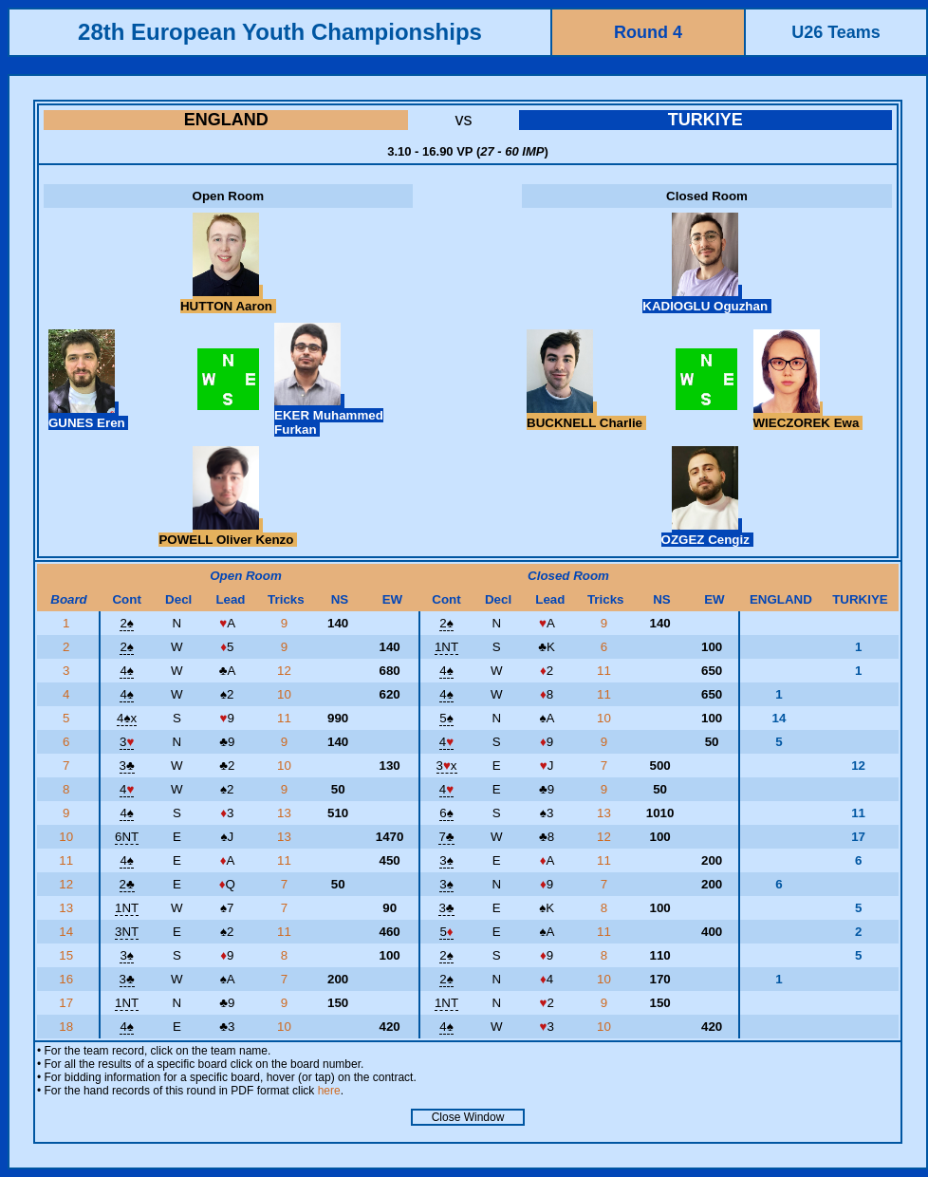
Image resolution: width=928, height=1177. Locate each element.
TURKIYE (705, 119)
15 (68, 955)
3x (446, 765)
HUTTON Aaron (228, 299)
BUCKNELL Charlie (586, 416)
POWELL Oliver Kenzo (227, 532)
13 (286, 813)
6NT (127, 837)
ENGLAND (226, 119)
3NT (127, 932)
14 (68, 932)
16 (68, 979)
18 (68, 1026)
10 (286, 694)
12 (286, 670)
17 (68, 1003)
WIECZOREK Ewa (808, 416)
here (329, 1090)
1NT (446, 647)
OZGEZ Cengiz (707, 532)
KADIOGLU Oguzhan (706, 299)
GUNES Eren (88, 416)
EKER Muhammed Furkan (328, 415)
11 (606, 670)
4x (127, 718)
